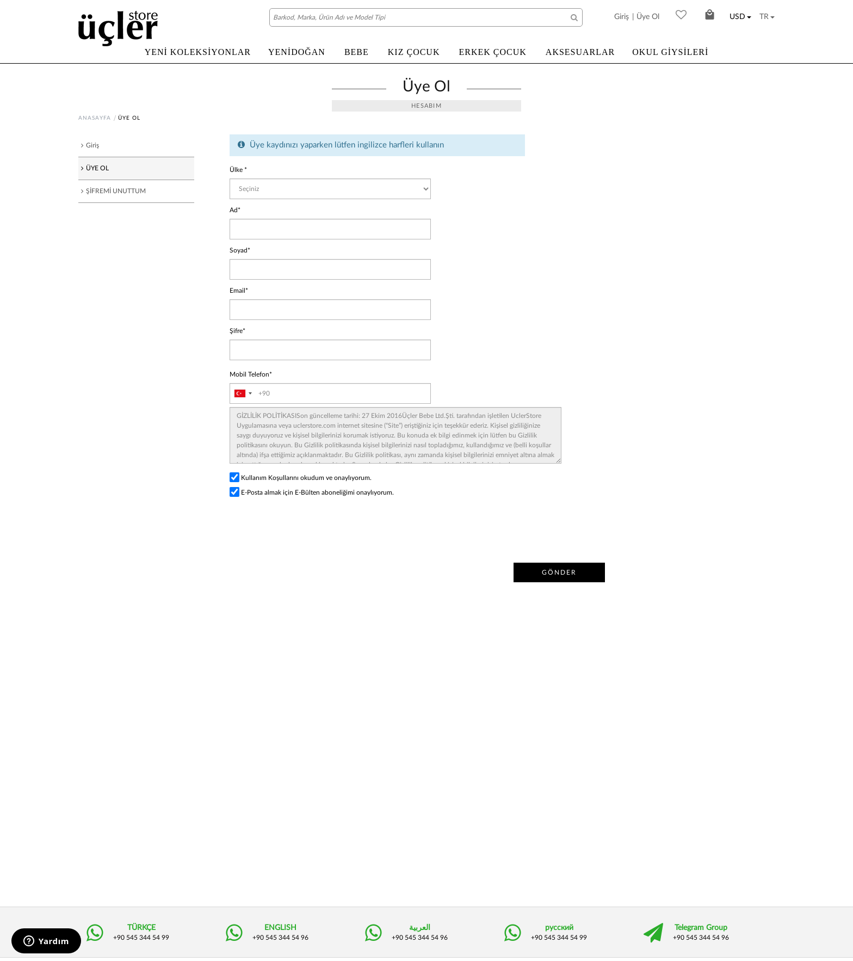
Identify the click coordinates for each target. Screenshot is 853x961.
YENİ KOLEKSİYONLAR (198, 52)
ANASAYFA (94, 118)
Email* (240, 290)
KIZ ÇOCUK (414, 52)
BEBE (356, 52)
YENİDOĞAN (296, 52)
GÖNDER (558, 572)
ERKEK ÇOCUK (492, 52)
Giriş (621, 17)
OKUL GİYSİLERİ (670, 52)
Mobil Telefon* (252, 374)
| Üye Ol (645, 17)
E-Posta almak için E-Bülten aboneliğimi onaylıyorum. (322, 492)
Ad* (236, 210)
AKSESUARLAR (580, 52)
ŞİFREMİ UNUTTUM (116, 191)
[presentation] (312, 530)
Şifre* (239, 331)
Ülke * (239, 170)
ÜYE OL (96, 168)
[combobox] (242, 393)
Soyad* (240, 250)
